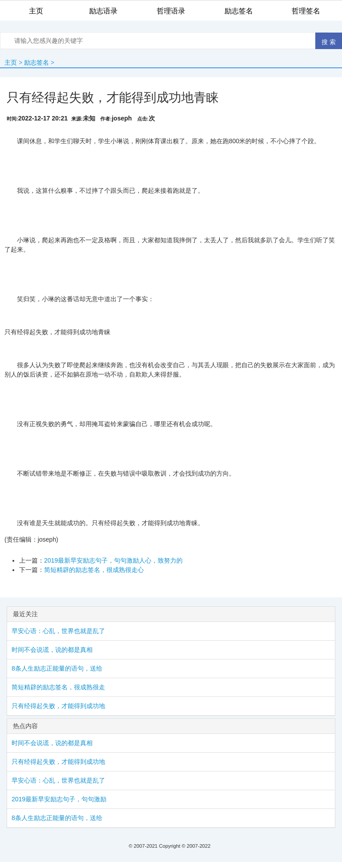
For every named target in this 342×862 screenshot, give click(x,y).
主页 (10, 62)
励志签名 (36, 62)
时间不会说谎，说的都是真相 (52, 649)
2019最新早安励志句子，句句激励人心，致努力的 (113, 560)
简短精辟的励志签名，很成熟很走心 (94, 569)
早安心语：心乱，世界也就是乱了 (58, 630)
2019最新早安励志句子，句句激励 (59, 799)
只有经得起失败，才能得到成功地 (58, 705)
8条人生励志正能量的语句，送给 (57, 668)
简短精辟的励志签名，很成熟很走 (58, 687)
